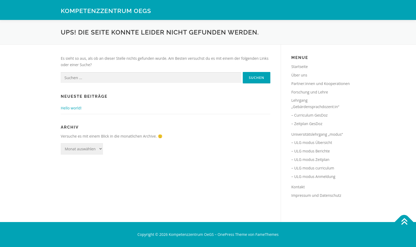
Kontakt (298, 186)
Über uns (299, 75)
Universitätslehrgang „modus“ (317, 134)
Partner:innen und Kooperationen (320, 83)
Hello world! (71, 107)
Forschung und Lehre (309, 92)
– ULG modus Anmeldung (313, 176)
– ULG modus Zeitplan (310, 159)
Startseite (299, 66)
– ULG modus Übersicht (311, 142)
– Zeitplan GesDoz (306, 123)
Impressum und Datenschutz (316, 195)
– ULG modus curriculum (312, 168)
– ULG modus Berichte (310, 151)
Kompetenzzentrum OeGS (106, 10)
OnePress (226, 234)
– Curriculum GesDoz (309, 115)
